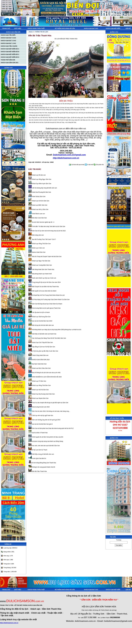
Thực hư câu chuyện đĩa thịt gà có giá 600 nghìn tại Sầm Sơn (50, 402)
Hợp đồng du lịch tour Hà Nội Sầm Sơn (43, 347)
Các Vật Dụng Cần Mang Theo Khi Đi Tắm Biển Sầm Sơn (49, 338)
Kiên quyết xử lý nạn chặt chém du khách (44, 291)
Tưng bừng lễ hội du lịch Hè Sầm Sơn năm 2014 (46, 282)
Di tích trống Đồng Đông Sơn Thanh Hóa (44, 463)
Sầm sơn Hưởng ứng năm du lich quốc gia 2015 (46, 420)
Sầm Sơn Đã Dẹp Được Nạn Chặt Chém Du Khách (47, 304)
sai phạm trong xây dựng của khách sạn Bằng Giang (47, 441)
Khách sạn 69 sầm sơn (39, 175)
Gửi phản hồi (100, 164)
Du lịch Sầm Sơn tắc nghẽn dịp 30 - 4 (43, 222)
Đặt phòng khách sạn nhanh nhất (42, 274)
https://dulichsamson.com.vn (9, 623)
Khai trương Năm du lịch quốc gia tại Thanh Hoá (46, 308)
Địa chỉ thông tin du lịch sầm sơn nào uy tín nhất (46, 372)
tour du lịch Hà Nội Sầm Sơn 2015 (42, 321)
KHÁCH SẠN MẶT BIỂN (113, 28)
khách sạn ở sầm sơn (38, 248)
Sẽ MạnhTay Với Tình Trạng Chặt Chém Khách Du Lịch (48, 295)
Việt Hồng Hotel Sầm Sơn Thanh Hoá (43, 269)
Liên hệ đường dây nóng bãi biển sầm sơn (44, 188)
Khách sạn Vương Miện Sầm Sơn (42, 265)
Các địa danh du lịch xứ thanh (41, 312)
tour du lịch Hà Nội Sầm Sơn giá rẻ (42, 424)
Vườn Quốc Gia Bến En (39, 458)
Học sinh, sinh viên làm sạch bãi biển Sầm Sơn (46, 445)
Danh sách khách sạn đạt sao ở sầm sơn (44, 278)
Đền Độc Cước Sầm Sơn (39, 218)
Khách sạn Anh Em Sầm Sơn (40, 201)
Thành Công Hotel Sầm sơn (40, 355)
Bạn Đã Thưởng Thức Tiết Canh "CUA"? (44, 239)
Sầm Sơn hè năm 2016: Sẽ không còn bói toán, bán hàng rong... (51, 411)
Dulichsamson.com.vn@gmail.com (69, 155)
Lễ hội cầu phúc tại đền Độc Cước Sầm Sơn (45, 351)
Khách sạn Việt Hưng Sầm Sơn (41, 316)
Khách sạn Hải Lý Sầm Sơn (40, 209)
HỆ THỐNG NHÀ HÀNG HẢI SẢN (65, 28)
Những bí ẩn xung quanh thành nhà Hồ (43, 467)
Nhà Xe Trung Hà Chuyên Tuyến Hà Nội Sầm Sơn (46, 256)
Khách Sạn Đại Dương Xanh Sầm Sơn (43, 394)
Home (31, 32)
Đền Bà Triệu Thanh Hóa (39, 471)
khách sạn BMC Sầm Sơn (39, 205)
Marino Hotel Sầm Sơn (38, 252)
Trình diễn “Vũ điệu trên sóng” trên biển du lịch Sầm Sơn (48, 226)
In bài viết (90, 164)
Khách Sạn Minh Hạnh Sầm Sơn (41, 183)
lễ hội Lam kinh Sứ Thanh (39, 450)
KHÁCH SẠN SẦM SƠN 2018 (41, 359)
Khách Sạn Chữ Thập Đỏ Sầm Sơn (42, 342)
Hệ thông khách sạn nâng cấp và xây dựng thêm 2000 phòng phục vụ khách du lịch (56, 329)
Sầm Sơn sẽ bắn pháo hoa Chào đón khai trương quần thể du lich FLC (53, 428)
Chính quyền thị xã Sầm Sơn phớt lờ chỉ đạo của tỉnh (47, 437)
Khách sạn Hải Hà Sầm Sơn (40, 390)
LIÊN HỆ (128, 28)
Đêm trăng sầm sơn (38, 235)
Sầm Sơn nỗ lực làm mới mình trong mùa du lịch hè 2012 (49, 231)
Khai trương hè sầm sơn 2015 (41, 407)
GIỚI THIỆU (17, 28)
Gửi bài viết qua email (77, 164)
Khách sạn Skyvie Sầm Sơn (40, 398)
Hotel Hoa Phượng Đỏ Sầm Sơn (41, 192)
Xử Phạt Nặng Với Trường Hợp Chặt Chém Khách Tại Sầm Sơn (51, 299)
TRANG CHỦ (6, 28)
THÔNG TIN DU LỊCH (41, 32)
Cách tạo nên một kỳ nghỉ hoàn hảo (42, 415)
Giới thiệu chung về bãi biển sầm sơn (43, 454)
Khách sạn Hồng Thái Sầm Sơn (41, 243)
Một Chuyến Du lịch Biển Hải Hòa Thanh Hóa (45, 286)
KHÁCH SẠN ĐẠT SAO (91, 28)
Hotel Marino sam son (38, 213)
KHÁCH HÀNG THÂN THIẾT (36, 28)
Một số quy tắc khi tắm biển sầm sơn (43, 325)
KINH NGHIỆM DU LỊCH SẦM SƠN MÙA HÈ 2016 (47, 377)
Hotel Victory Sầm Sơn (38, 196)
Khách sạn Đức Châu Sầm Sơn (41, 368)
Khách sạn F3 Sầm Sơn (39, 381)
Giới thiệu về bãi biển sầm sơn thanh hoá (44, 334)
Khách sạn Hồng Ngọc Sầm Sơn (41, 179)
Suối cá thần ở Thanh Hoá (40, 432)
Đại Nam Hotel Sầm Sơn (39, 364)
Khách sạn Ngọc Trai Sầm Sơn (41, 261)
